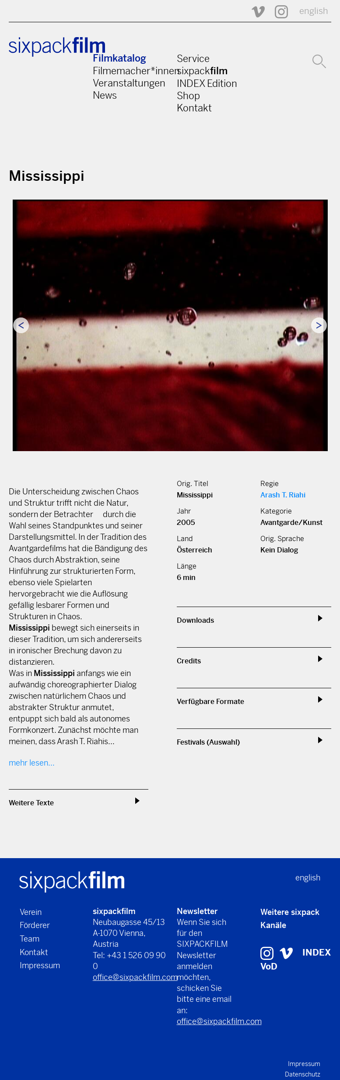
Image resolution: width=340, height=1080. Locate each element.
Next (319, 325)
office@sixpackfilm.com (135, 977)
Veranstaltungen (129, 83)
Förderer (35, 925)
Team (29, 939)
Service (193, 58)
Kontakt (194, 108)
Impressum (40, 965)
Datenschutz (302, 1074)
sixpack (202, 71)
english (313, 11)
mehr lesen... (32, 763)
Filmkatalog (119, 58)
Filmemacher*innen (136, 71)
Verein (31, 912)
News (105, 95)
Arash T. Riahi (282, 495)
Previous (21, 325)
